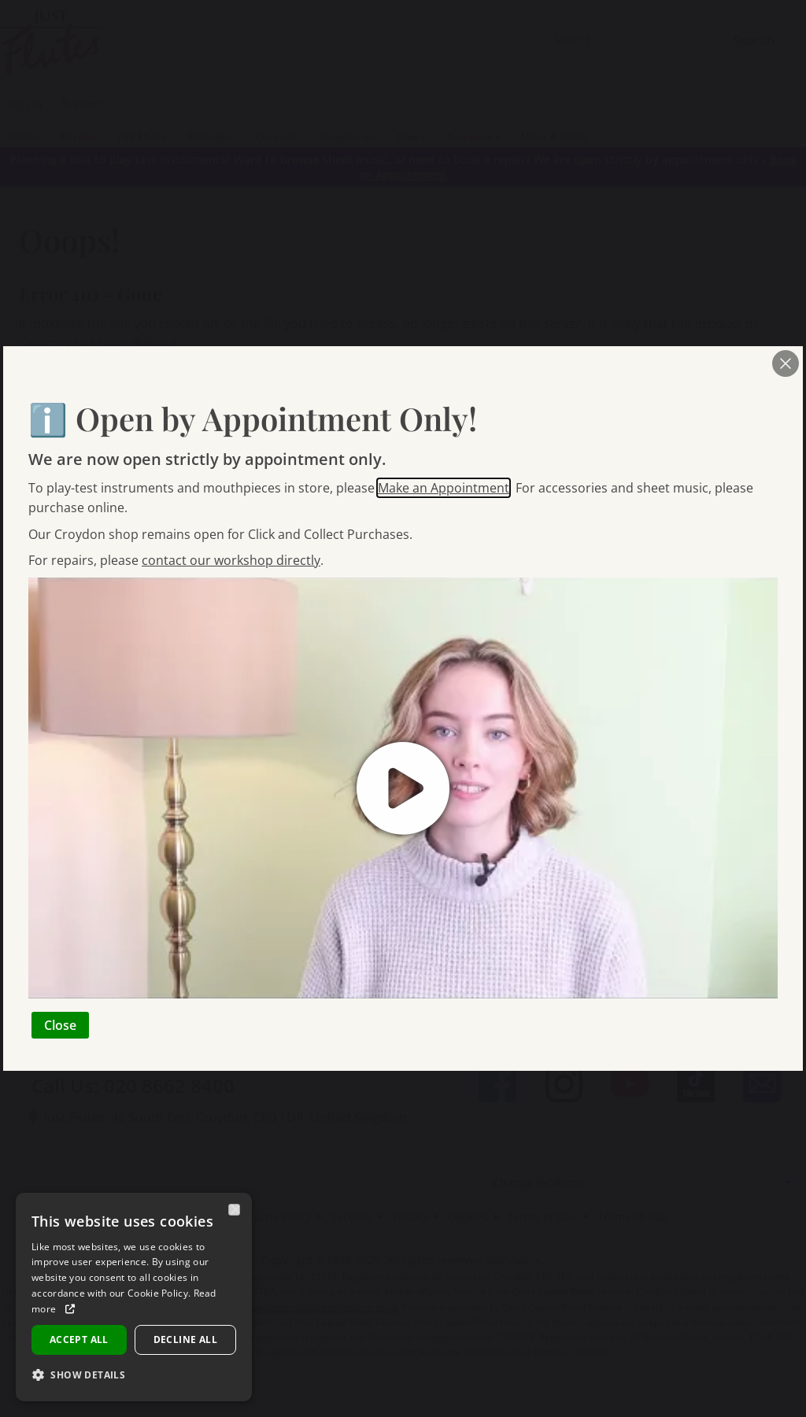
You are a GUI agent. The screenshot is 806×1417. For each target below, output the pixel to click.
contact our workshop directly (231, 560)
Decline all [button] (185, 1339)
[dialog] (134, 1297)
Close (60, 1025)
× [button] (234, 1210)
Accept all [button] (79, 1339)
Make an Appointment (443, 487)
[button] (84, 1375)
